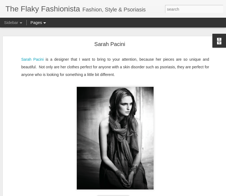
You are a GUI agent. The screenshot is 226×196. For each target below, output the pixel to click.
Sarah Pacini (109, 44)
